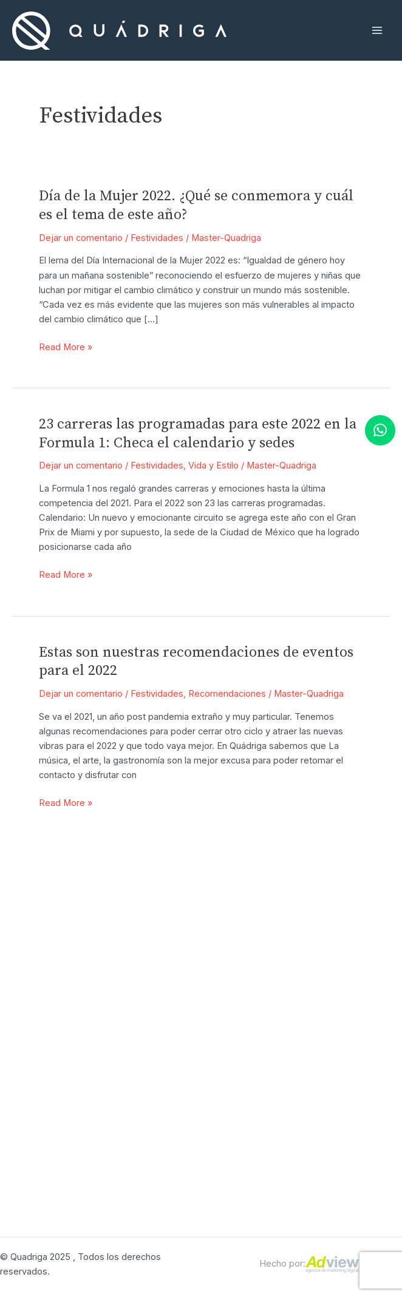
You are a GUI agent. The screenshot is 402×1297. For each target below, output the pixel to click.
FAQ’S (364, 979)
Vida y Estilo (213, 465)
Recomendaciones (227, 693)
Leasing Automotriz (255, 986)
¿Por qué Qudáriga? (255, 1063)
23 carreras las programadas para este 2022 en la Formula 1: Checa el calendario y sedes (197, 433)
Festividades (157, 237)
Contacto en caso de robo (364, 1098)
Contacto (365, 958)
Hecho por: (309, 1263)
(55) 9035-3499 (147, 1079)
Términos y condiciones (363, 1028)
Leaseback (257, 1014)
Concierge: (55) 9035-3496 (147, 1107)
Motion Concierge (257, 958)
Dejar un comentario (81, 237)
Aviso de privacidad (363, 1063)
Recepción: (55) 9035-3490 (147, 1016)
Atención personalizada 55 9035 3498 (147, 973)
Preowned (256, 1035)
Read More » (65, 347)
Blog (364, 1000)
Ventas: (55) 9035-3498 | (147, 1051)
